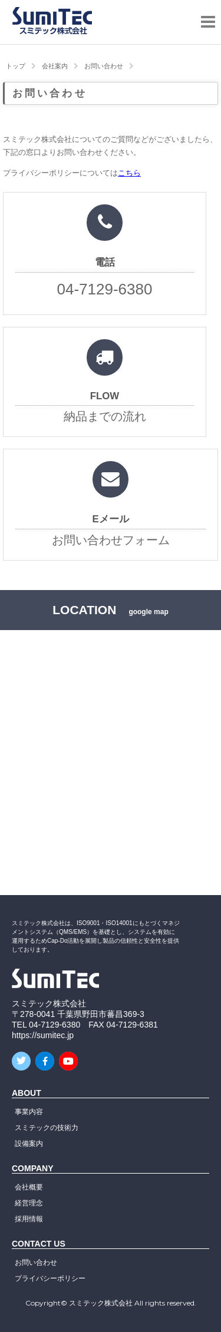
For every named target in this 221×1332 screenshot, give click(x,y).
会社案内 (55, 65)
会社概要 (29, 1187)
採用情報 (29, 1219)
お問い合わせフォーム (110, 510)
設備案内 (29, 1143)
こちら (129, 173)
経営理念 (29, 1203)
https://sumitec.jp (43, 1035)
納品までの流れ (104, 388)
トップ (15, 65)
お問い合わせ (103, 65)
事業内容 (29, 1112)
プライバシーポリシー (50, 1278)
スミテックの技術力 (46, 1128)
